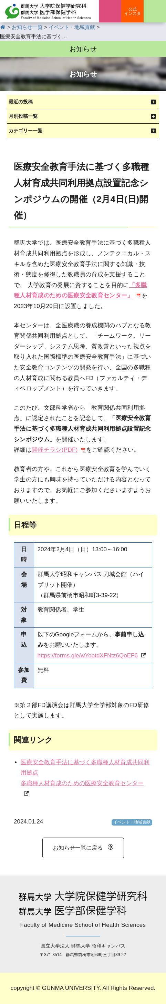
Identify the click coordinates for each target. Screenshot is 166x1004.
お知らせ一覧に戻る (78, 848)
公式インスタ (132, 11)
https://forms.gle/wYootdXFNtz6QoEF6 (88, 655)
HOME (3, 27)
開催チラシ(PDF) (55, 450)
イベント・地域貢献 (132, 822)
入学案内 (110, 11)
